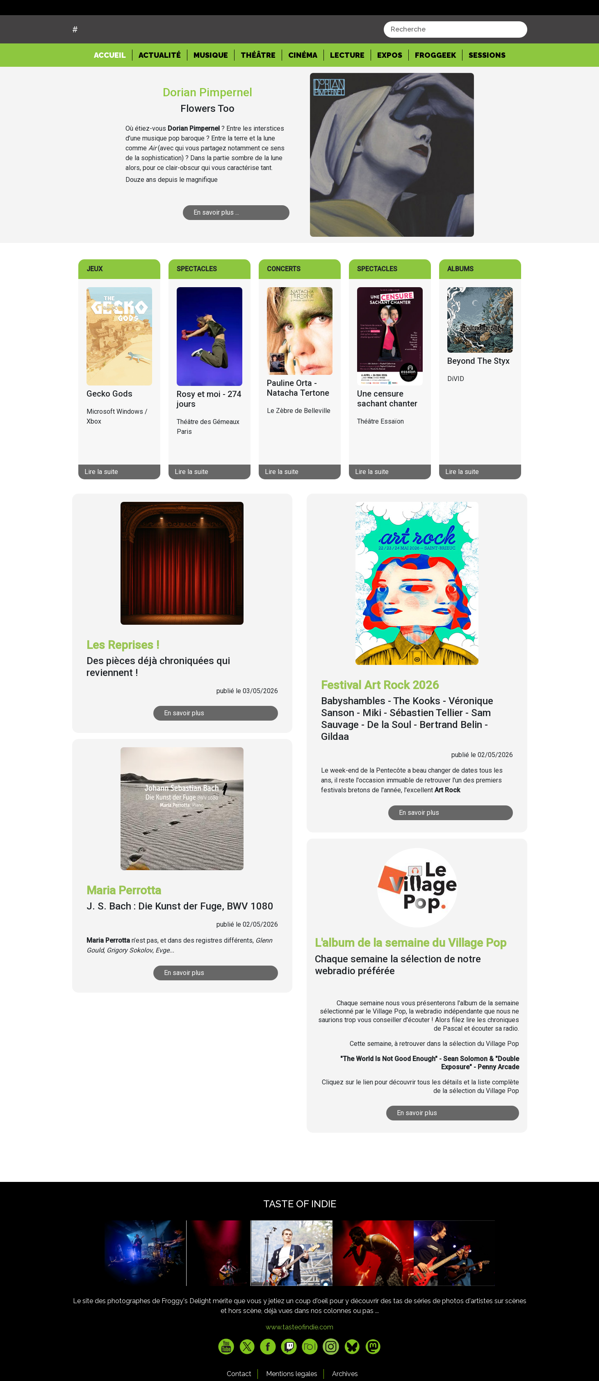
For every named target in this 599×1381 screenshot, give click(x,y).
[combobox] (455, 60)
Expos (389, 86)
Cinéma (302, 86)
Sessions (487, 86)
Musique (211, 86)
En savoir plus (184, 744)
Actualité (160, 86)
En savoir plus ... (216, 243)
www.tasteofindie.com (299, 1358)
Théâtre (258, 86)
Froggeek (435, 86)
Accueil (113, 86)
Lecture (347, 86)
